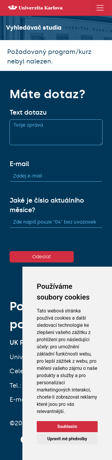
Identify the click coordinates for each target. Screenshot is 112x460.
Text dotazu (28, 112)
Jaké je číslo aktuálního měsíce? (47, 205)
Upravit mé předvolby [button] (67, 438)
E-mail (19, 164)
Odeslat (41, 256)
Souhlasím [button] (67, 426)
